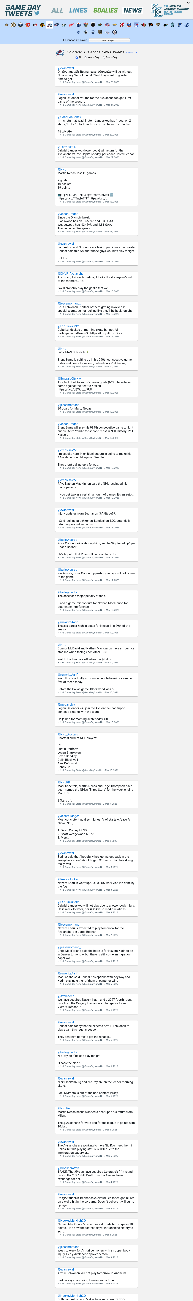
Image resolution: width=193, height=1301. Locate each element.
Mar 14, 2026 (111, 366)
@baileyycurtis (67, 540)
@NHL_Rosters (68, 734)
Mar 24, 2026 (112, 105)
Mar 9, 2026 (111, 803)
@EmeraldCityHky (70, 378)
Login (187, 2)
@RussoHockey (68, 879)
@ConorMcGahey (69, 117)
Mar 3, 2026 (112, 1257)
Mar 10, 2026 (112, 610)
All (79, 57)
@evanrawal (66, 68)
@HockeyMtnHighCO (72, 1220)
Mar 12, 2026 (111, 411)
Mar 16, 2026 (112, 291)
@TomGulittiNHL (69, 147)
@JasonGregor (68, 214)
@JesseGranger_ (69, 816)
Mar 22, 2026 (112, 157)
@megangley (66, 704)
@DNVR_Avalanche (70, 273)
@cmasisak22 (67, 450)
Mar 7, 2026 (112, 935)
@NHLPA (64, 1108)
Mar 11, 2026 (112, 527)
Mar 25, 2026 (112, 82)
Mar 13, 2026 (111, 392)
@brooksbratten (68, 1168)
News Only (92, 57)
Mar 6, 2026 (112, 961)
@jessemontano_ (69, 303)
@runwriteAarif (68, 622)
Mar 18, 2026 (111, 201)
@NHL (62, 169)
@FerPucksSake (68, 326)
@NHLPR (64, 782)
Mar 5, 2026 (112, 1156)
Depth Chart (131, 53)
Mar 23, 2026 (111, 134)
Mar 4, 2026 (112, 1182)
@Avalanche (66, 996)
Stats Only (110, 57)
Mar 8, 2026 (112, 867)
